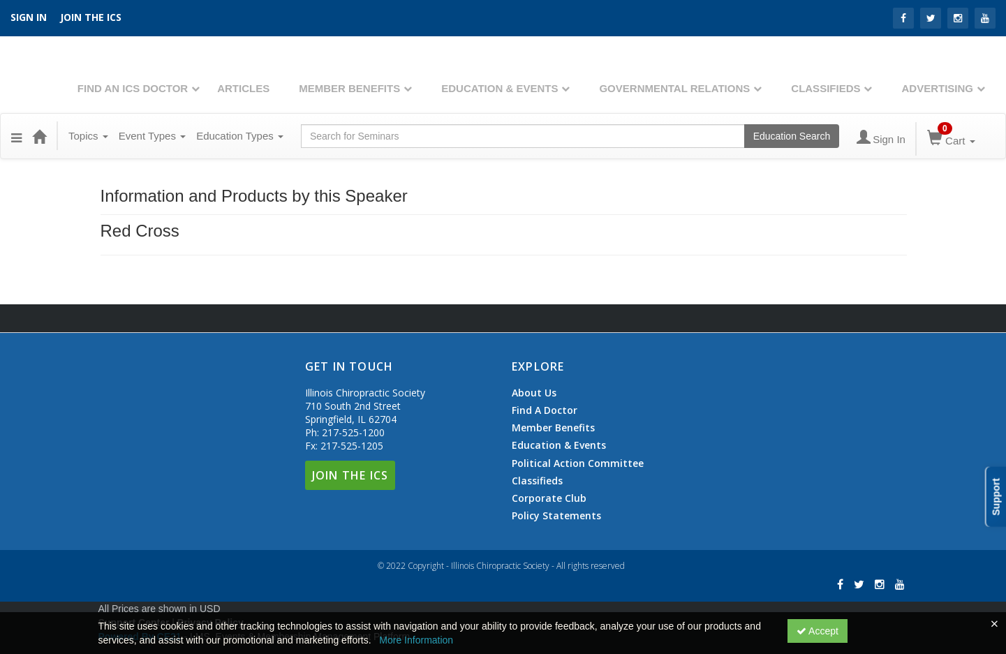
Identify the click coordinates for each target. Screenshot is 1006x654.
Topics (88, 136)
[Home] (39, 136)
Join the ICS (90, 17)
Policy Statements (556, 515)
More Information (416, 640)
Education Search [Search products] (792, 136)
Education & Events (499, 88)
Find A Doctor (544, 410)
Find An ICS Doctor (132, 88)
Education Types (239, 136)
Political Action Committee (578, 463)
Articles (243, 88)
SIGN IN (28, 17)
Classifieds (825, 88)
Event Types (152, 136)
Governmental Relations (674, 88)
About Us (534, 393)
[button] (16, 136)
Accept (817, 631)
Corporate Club (549, 498)
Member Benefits (349, 88)
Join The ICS (350, 475)
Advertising (937, 88)
